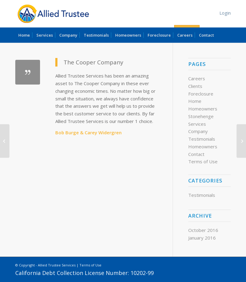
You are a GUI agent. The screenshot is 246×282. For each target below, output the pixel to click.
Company (198, 131)
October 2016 (203, 230)
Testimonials (201, 139)
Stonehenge (201, 116)
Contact (196, 154)
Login (225, 13)
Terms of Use (203, 161)
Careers (196, 78)
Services (197, 124)
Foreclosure (200, 94)
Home (194, 101)
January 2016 (202, 238)
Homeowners (202, 109)
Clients (195, 86)
